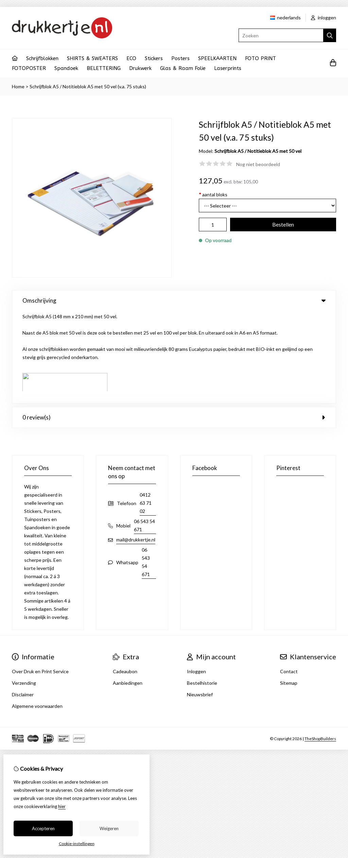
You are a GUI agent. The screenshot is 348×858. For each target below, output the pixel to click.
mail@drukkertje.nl (135, 447)
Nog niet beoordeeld (258, 164)
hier (62, 806)
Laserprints (227, 68)
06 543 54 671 (144, 433)
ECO (131, 58)
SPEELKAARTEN (217, 58)
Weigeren (109, 828)
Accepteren (43, 828)
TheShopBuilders (320, 645)
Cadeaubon (125, 579)
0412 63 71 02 (146, 410)
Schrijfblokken (42, 58)
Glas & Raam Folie (183, 68)
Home (18, 86)
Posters (180, 58)
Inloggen (196, 579)
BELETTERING (104, 68)
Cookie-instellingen (76, 843)
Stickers (154, 58)
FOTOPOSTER (29, 68)
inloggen (323, 17)
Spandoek (66, 68)
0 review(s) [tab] (174, 324)
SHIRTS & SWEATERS (92, 58)
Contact (289, 579)
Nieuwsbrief (200, 602)
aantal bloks (213, 194)
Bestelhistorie (202, 590)
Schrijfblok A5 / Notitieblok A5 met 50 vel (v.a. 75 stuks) (88, 86)
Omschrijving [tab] (174, 300)
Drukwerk (140, 68)
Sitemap (288, 590)
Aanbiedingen (127, 590)
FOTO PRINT (260, 58)
